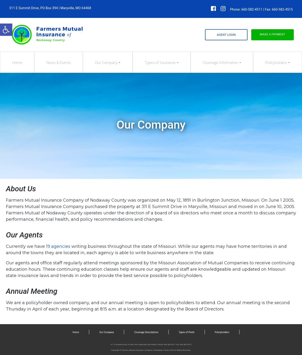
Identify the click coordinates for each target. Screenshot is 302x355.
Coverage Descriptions (146, 332)
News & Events (58, 63)
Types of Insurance (160, 63)
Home (17, 63)
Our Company (106, 63)
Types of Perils (186, 332)
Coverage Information (220, 63)
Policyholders (276, 63)
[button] (6, 30)
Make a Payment (272, 34)
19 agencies (58, 246)
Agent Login (226, 35)
